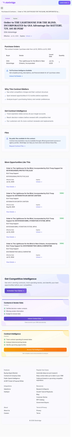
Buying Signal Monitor (11, 373)
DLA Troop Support (12, 173)
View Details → (11, 187)
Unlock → (29, 36)
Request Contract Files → (17, 146)
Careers (6, 413)
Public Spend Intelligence (12, 378)
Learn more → (64, 2)
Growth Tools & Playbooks (44, 392)
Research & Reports (42, 389)
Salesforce (7, 389)
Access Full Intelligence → (35, 349)
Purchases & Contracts (9, 11)
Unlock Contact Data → (35, 318)
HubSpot (6, 392)
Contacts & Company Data (12, 376)
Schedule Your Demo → (15, 291)
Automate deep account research (46, 373)
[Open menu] (2, 8)
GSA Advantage (10, 32)
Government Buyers (42, 402)
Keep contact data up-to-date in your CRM (49, 376)
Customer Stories (41, 397)
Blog (37, 394)
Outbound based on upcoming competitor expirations (49, 379)
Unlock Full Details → (16, 76)
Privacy (38, 410)
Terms (38, 413)
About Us (7, 410)
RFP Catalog (40, 400)
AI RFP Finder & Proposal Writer (14, 381)
